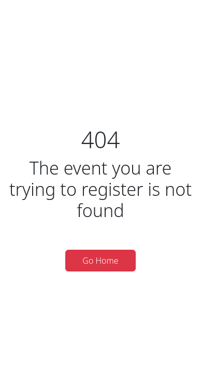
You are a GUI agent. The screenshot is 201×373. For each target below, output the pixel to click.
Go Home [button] (100, 260)
